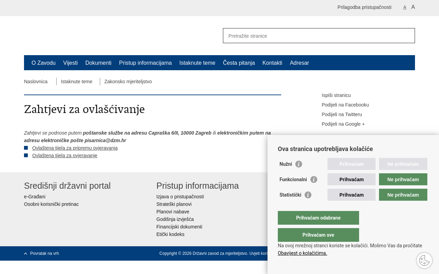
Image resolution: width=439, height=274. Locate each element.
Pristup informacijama (145, 63)
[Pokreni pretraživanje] (407, 35)
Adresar (299, 63)
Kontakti (272, 63)
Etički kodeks (170, 234)
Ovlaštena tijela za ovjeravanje (64, 155)
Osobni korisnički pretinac (51, 204)
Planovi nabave (172, 211)
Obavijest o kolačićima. (302, 253)
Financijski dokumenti (179, 226)
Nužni (286, 177)
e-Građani (34, 196)
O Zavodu (44, 63)
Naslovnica (35, 81)
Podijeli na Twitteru (337, 115)
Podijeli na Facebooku (340, 105)
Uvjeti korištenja (263, 253)
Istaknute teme (197, 63)
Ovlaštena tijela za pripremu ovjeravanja (75, 148)
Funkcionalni (293, 193)
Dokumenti (98, 63)
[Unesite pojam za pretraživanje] (311, 35)
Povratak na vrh (44, 253)
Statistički (290, 208)
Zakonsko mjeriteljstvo (128, 81)
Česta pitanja (239, 63)
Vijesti (70, 63)
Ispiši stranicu (331, 95)
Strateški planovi (174, 204)
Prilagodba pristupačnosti (364, 7)
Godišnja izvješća (175, 219)
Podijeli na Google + (338, 124)
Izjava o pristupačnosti (180, 196)
